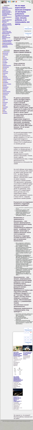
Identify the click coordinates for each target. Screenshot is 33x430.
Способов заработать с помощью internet (7, 41)
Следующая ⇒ (28, 34)
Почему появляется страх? (6, 17)
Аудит (3, 56)
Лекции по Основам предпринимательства (7, 43)
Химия (3, 110)
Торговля (4, 103)
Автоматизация (5, 51)
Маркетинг (4, 76)
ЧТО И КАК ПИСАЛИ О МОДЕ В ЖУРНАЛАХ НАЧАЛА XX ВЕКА (17, 354)
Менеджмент (5, 82)
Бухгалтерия (5, 59)
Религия (4, 97)
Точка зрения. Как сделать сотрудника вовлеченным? (7, 32)
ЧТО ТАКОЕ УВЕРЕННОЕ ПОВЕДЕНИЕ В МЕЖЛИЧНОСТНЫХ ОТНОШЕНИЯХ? (18, 379)
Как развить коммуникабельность (7, 7)
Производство (5, 93)
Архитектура (5, 53)
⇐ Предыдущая (28, 28)
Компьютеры (5, 71)
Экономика (4, 113)
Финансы (4, 108)
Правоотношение (6, 91)
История (4, 70)
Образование (5, 87)
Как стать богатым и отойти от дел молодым (7, 21)
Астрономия (5, 54)
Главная (22, 1)
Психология (5, 94)
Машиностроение (6, 79)
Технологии (5, 102)
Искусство (4, 68)
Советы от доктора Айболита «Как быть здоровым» (7, 25)
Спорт (3, 100)
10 (31, 340)
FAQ (30, 2)
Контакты (28, 1)
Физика (4, 105)
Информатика (5, 67)
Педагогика (4, 88)
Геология (4, 64)
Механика (4, 85)
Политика (4, 90)
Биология (4, 57)
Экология (4, 111)
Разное (4, 96)
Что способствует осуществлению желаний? (27, 353)
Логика (3, 74)
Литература (5, 73)
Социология (5, 99)
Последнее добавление (5, 46)
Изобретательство (6, 65)
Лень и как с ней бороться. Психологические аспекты (6, 37)
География (4, 62)
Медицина (4, 80)
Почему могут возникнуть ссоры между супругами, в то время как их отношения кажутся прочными (6, 12)
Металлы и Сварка (6, 83)
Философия (5, 107)
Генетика (4, 60)
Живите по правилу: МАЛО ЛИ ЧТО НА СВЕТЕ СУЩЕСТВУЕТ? (17, 399)
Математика (5, 77)
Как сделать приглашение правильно (5, 28)
